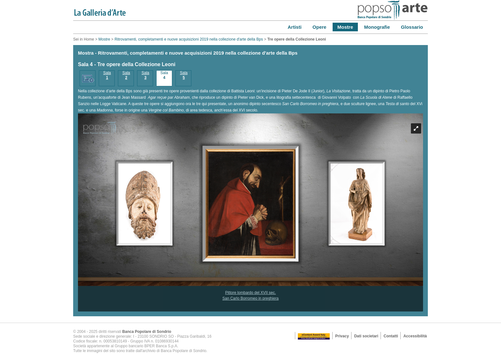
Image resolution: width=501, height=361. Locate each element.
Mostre (104, 39)
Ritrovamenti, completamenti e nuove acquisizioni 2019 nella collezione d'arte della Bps (188, 39)
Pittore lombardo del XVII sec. (250, 292)
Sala (107, 75)
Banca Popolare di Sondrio (146, 331)
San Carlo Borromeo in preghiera (250, 298)
